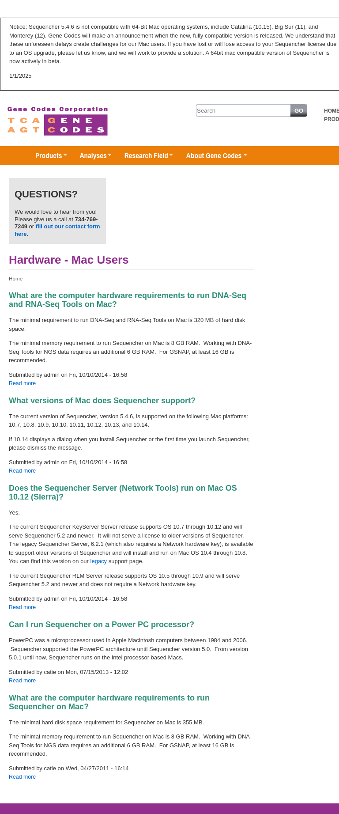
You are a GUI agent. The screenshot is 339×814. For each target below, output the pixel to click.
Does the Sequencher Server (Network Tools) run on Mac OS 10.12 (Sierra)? (123, 492)
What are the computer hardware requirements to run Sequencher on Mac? (109, 702)
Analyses (91, 156)
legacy (98, 561)
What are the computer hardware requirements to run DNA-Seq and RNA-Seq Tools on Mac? (127, 300)
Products (46, 156)
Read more (22, 383)
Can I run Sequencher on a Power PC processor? (101, 624)
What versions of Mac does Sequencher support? (102, 400)
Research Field (144, 156)
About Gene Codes (212, 156)
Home (16, 278)
